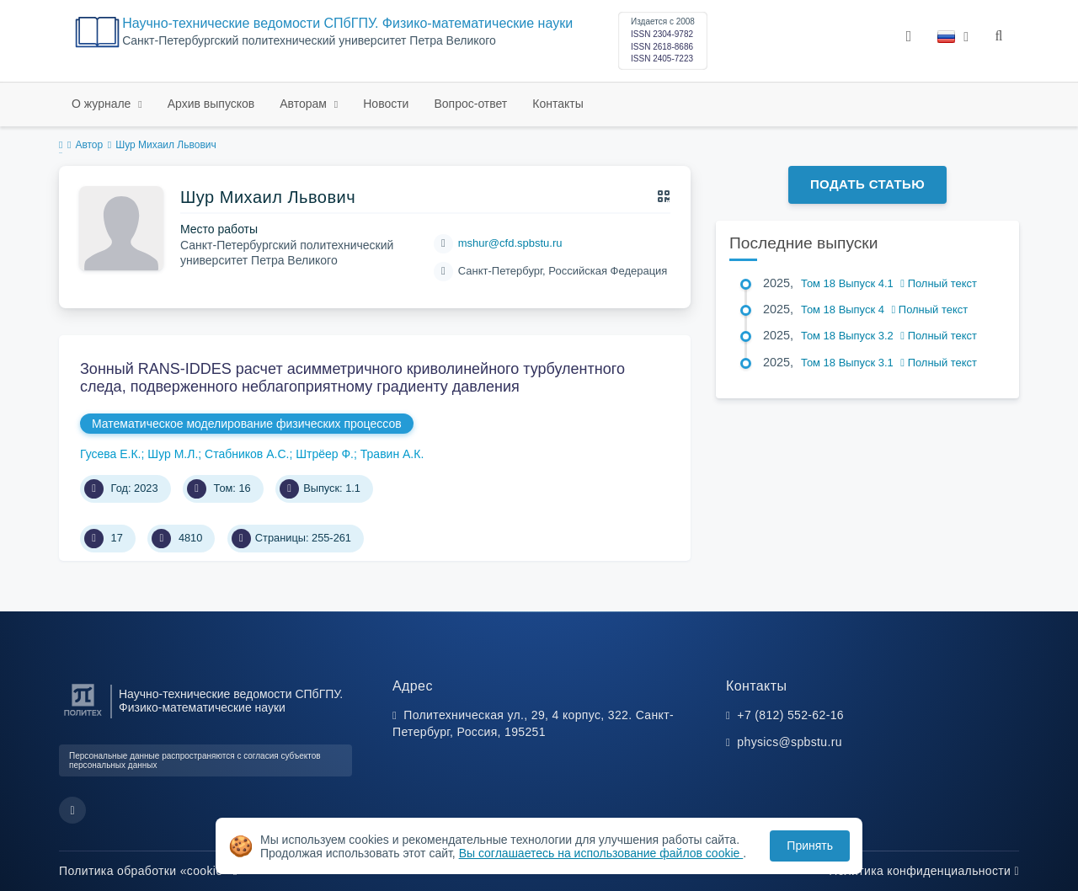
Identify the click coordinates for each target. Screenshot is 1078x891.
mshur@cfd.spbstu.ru (510, 243)
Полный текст (938, 283)
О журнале (103, 103)
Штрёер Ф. (325, 454)
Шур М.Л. (172, 454)
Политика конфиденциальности (924, 871)
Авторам (305, 103)
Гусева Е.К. (110, 454)
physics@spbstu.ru (789, 742)
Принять (810, 845)
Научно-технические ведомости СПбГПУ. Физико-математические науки (347, 23)
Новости (385, 103)
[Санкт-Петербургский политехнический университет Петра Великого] (83, 716)
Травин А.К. (392, 454)
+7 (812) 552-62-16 (790, 715)
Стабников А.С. (247, 454)
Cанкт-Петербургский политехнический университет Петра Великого (309, 41)
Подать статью (867, 184)
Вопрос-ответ (470, 103)
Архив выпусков (211, 103)
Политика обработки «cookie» (148, 871)
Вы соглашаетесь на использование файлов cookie (601, 853)
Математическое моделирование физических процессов (247, 423)
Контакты (557, 103)
